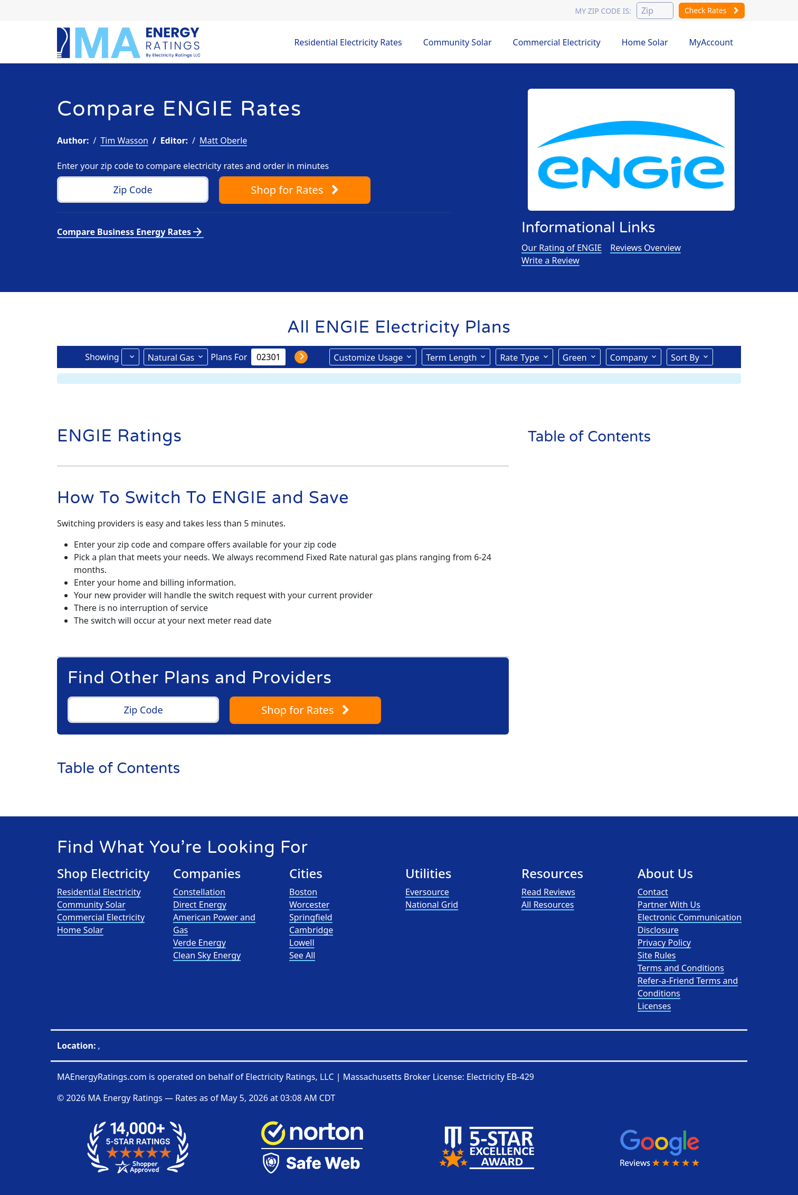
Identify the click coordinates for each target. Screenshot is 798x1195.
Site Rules (657, 955)
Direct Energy (199, 904)
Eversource (427, 892)
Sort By (685, 357)
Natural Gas (171, 357)
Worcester (309, 904)
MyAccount (711, 42)
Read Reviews (548, 892)
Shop (294, 190)
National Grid (431, 904)
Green (575, 357)
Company (629, 357)
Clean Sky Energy (207, 955)
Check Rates (712, 10)
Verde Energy (199, 942)
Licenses (654, 1006)
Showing (102, 357)
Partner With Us (669, 904)
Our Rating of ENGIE (561, 247)
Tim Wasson (124, 140)
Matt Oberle (223, 140)
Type (519, 357)
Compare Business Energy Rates (130, 231)
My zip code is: (603, 11)
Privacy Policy (664, 942)
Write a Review (550, 260)
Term (451, 357)
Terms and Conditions (681, 968)
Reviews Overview (645, 247)
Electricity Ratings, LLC (289, 1077)
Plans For (229, 357)
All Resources (547, 904)
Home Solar (645, 42)
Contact (653, 892)
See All (302, 955)
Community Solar (457, 42)
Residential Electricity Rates (348, 42)
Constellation (199, 892)
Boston (303, 892)
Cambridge (311, 930)
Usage (368, 357)
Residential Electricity (99, 892)
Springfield (310, 917)
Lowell (302, 942)
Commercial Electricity (557, 42)
